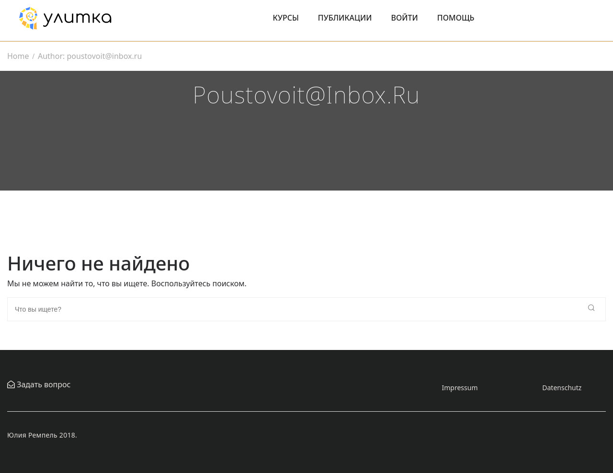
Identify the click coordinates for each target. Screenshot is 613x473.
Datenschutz (561, 387)
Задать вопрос (42, 384)
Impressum (459, 387)
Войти (404, 17)
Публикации (345, 17)
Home (18, 56)
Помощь (456, 17)
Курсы (286, 17)
